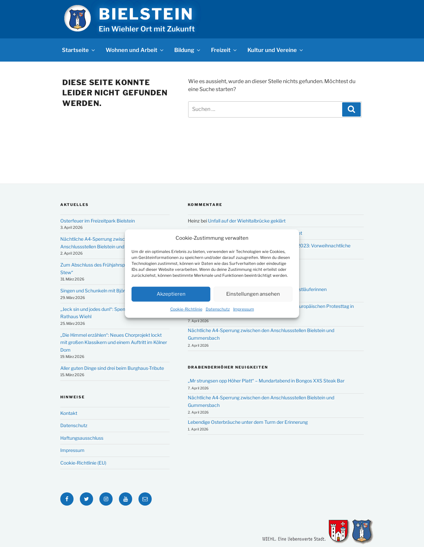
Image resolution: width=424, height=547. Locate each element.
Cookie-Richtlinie (186, 308)
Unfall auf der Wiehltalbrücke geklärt (247, 221)
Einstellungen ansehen (253, 294)
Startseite (79, 50)
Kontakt (68, 413)
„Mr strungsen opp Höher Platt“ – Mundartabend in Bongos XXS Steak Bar (266, 380)
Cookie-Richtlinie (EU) (83, 463)
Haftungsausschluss (81, 438)
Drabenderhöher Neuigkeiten (228, 367)
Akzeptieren (171, 294)
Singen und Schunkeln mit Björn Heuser (102, 290)
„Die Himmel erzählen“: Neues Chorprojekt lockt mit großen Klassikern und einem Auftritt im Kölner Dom (113, 342)
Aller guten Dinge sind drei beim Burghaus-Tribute (112, 368)
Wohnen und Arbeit (135, 50)
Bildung (187, 50)
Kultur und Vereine (275, 50)
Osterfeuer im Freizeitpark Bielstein (97, 221)
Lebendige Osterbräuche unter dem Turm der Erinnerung (248, 422)
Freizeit (224, 50)
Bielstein (146, 14)
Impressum (243, 308)
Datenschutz (218, 308)
